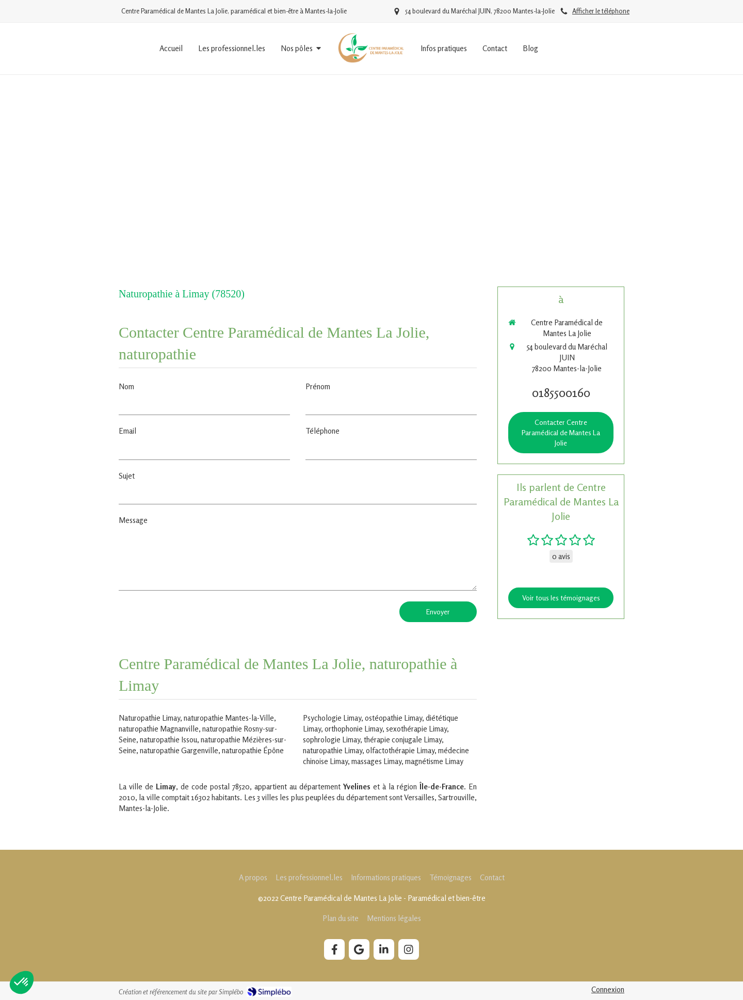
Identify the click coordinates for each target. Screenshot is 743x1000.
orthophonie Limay (353, 729)
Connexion (607, 989)
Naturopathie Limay (149, 718)
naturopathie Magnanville (159, 729)
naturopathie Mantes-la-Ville (229, 718)
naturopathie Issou (168, 739)
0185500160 (561, 392)
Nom (126, 386)
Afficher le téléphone (600, 11)
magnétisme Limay (434, 761)
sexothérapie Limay (416, 729)
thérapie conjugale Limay (403, 739)
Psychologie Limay (332, 718)
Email (127, 431)
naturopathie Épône (253, 750)
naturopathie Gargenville (179, 750)
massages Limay (376, 761)
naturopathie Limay (332, 750)
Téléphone (322, 431)
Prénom (317, 386)
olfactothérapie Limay (400, 750)
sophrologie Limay (331, 739)
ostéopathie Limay (393, 718)
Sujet (127, 476)
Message (133, 520)
